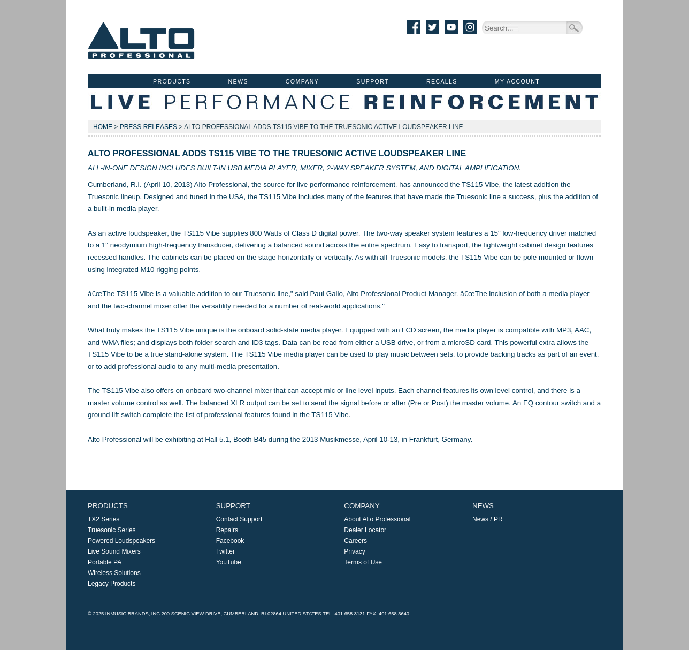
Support (372, 81)
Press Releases (148, 127)
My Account (517, 81)
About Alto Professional (377, 519)
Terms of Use (363, 562)
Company (302, 81)
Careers (355, 541)
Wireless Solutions (114, 573)
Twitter (225, 551)
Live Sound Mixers (114, 551)
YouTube (228, 562)
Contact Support (239, 519)
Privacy (354, 551)
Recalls (441, 81)
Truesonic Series (112, 530)
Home (102, 127)
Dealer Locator (365, 530)
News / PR (487, 519)
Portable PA (104, 562)
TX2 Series (103, 519)
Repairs (227, 530)
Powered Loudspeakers (121, 541)
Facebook (230, 541)
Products (171, 81)
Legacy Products (111, 583)
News (238, 81)
